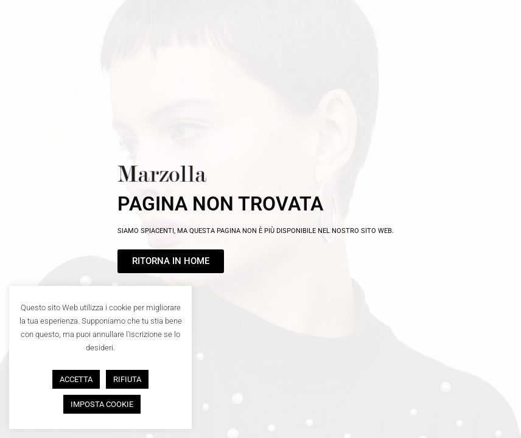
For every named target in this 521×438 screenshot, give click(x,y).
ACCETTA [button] (76, 379)
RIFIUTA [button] (127, 379)
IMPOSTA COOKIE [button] (102, 404)
